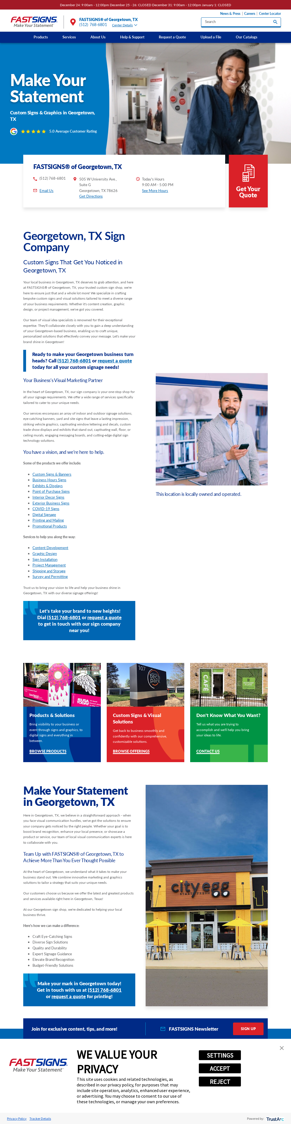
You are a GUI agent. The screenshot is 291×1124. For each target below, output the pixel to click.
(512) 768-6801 (93, 24)
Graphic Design (44, 541)
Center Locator (270, 13)
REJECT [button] (220, 1082)
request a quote (115, 348)
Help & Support (132, 37)
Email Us (46, 178)
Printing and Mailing (48, 508)
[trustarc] (274, 1118)
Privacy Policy (17, 1118)
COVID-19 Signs (45, 496)
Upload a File (211, 37)
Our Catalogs (246, 37)
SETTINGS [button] (220, 1055)
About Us (98, 37)
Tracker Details (40, 1118)
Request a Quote (172, 37)
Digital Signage (44, 502)
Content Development (50, 535)
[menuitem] (40, 37)
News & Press (230, 13)
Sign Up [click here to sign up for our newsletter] (248, 1016)
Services (69, 37)
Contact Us (208, 739)
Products (41, 37)
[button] (281, 1048)
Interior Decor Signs (48, 485)
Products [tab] (120, 1038)
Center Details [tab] (124, 25)
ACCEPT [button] (220, 1068)
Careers (249, 13)
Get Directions (91, 184)
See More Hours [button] (155, 178)
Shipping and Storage (49, 558)
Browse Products (47, 739)
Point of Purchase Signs (51, 479)
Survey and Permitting (50, 564)
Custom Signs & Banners (51, 462)
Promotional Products (49, 514)
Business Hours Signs (49, 468)
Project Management (49, 553)
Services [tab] (80, 1038)
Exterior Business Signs (50, 491)
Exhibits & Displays (47, 473)
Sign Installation (44, 547)
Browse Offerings (131, 739)
